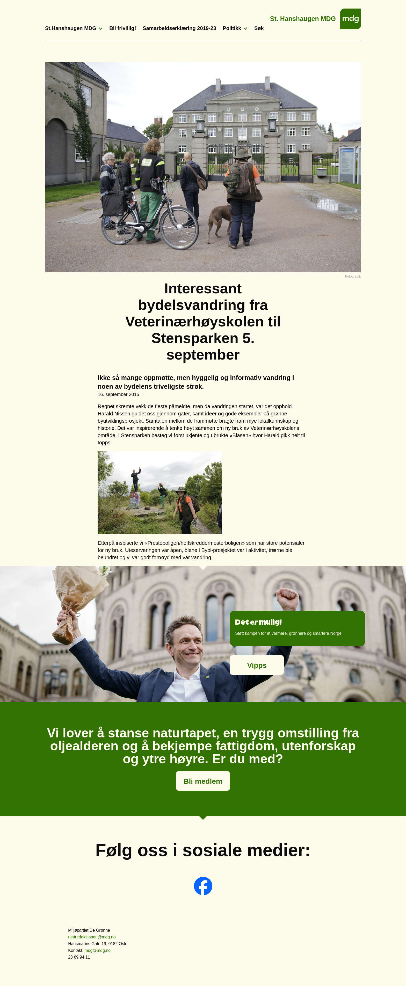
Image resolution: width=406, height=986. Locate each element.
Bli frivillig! (122, 28)
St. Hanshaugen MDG (303, 17)
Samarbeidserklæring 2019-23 (179, 28)
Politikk (232, 28)
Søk (259, 28)
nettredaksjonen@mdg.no (91, 937)
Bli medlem (203, 781)
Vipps (257, 665)
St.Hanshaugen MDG (70, 28)
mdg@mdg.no (97, 950)
